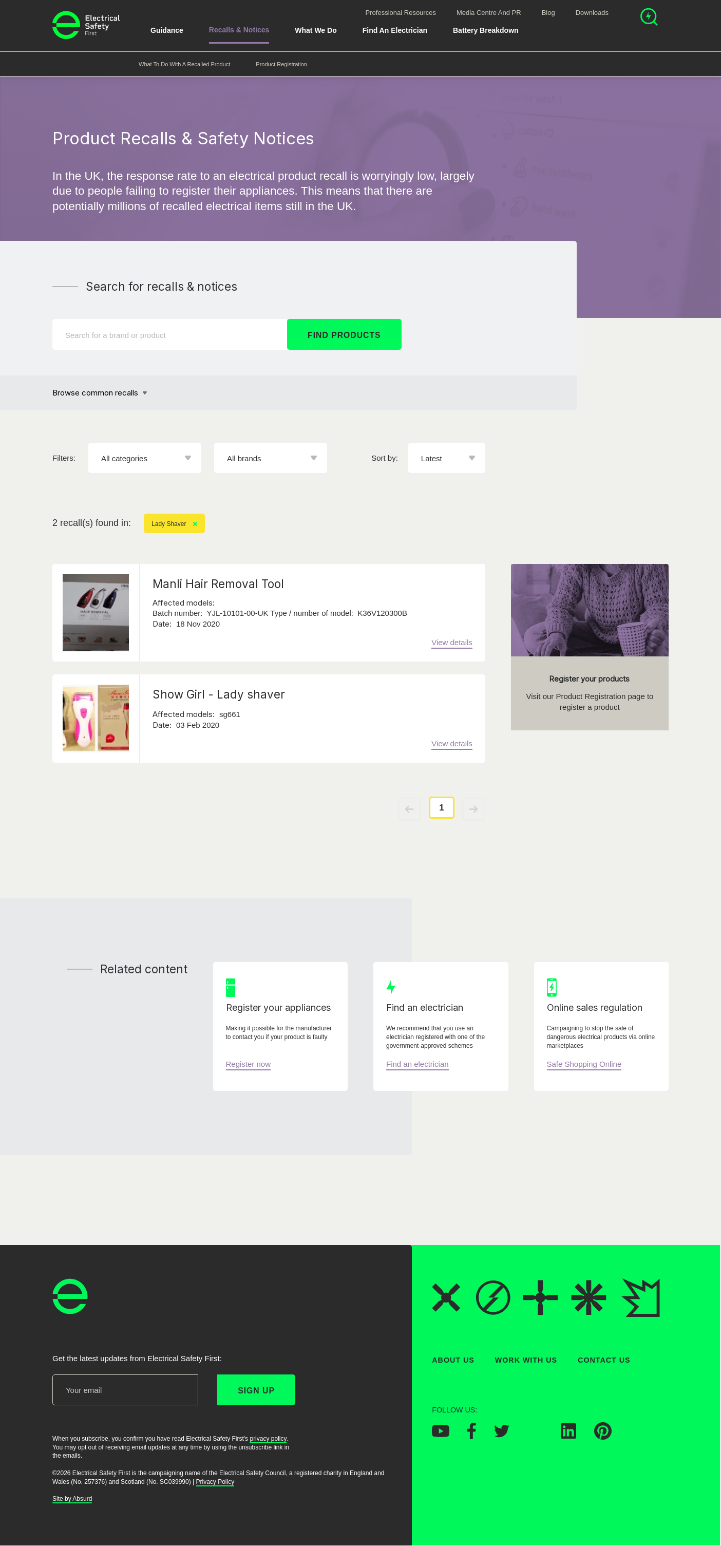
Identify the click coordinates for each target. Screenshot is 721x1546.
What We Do (315, 30)
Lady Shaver (174, 523)
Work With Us (526, 1360)
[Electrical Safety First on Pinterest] (603, 1437)
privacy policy (268, 1438)
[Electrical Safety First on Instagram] (535, 1436)
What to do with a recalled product (184, 64)
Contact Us (604, 1360)
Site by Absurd (72, 1499)
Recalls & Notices (239, 30)
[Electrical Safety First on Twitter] (501, 1434)
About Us (453, 1360)
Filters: (63, 458)
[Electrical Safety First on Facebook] (471, 1436)
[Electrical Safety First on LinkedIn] (568, 1436)
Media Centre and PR (489, 12)
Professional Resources (401, 12)
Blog (548, 12)
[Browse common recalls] (99, 393)
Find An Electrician (395, 30)
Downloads (592, 12)
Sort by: (384, 458)
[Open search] (649, 18)
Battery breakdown (486, 30)
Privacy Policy (215, 1481)
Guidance (166, 30)
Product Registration (281, 64)
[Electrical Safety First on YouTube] (440, 1434)
